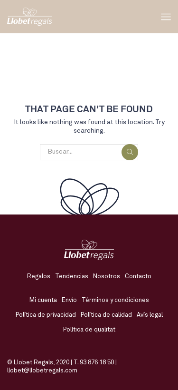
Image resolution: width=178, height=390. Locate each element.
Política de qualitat (89, 330)
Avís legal (150, 315)
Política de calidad (106, 315)
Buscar (130, 152)
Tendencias (71, 276)
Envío (69, 300)
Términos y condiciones (115, 300)
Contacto (138, 276)
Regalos (38, 276)
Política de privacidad (46, 315)
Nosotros (106, 276)
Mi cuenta (43, 300)
